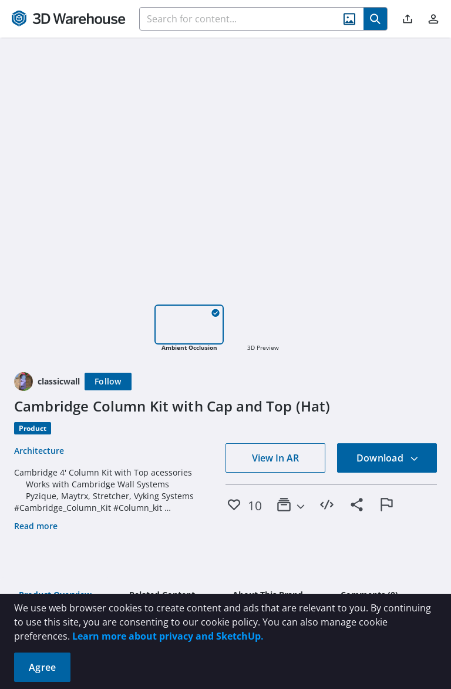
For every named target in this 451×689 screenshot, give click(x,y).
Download (387, 457)
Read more (36, 525)
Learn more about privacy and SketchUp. (168, 636)
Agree (42, 667)
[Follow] (108, 381)
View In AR (275, 457)
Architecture (39, 450)
